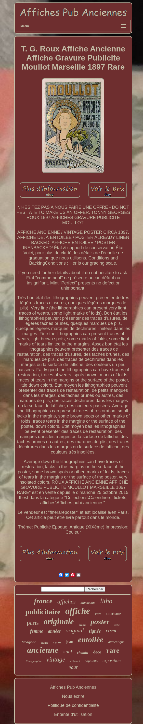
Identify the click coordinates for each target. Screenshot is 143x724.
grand (82, 624)
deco (97, 652)
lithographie (33, 661)
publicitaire (42, 612)
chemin (82, 652)
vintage (55, 659)
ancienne (42, 649)
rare (112, 650)
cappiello (91, 661)
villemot (75, 661)
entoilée (90, 639)
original (74, 630)
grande (44, 642)
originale (59, 621)
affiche (77, 611)
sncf (67, 651)
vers (98, 614)
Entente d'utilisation (73, 714)
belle (116, 624)
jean (69, 641)
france (43, 601)
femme (36, 631)
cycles (57, 642)
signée (95, 631)
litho (106, 601)
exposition (112, 660)
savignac (29, 642)
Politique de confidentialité (73, 705)
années (54, 631)
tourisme (113, 614)
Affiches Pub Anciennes (73, 687)
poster (100, 621)
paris (33, 622)
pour (73, 667)
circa (111, 631)
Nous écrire (73, 696)
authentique (116, 642)
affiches (66, 601)
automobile (87, 603)
